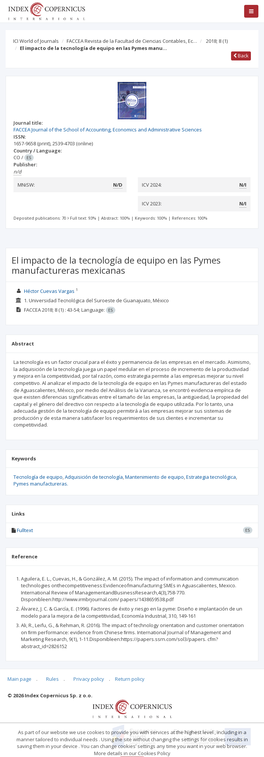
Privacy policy (88, 679)
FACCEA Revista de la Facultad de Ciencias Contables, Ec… (132, 41)
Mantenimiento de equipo (154, 477)
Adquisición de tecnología (94, 477)
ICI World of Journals (36, 41)
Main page (19, 679)
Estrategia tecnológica (211, 477)
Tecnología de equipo (38, 477)
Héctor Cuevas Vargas (49, 291)
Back (241, 55)
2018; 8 (217, 41)
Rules (52, 679)
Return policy (130, 679)
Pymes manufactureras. (40, 483)
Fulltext (25, 530)
